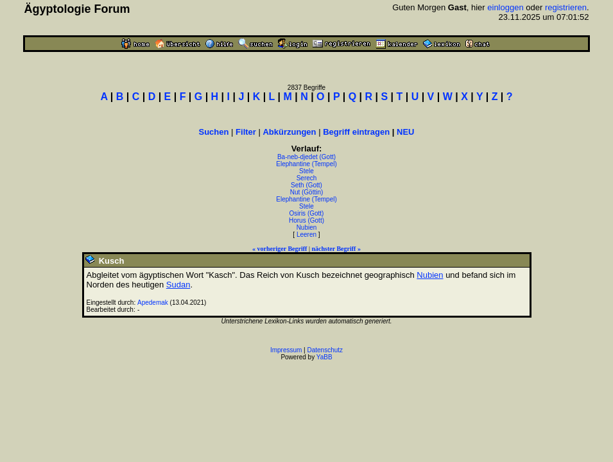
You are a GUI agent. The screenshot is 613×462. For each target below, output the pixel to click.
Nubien (307, 227)
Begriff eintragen (356, 132)
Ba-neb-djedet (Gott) (306, 156)
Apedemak (152, 302)
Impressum (286, 350)
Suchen (214, 132)
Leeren (306, 234)
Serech (307, 178)
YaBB (324, 357)
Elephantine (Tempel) (306, 163)
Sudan (178, 284)
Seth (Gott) (306, 185)
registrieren (566, 7)
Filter (246, 132)
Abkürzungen (289, 132)
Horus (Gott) (306, 220)
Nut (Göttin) (307, 192)
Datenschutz (325, 350)
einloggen (505, 7)
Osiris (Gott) (306, 213)
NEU (405, 132)
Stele (306, 171)
